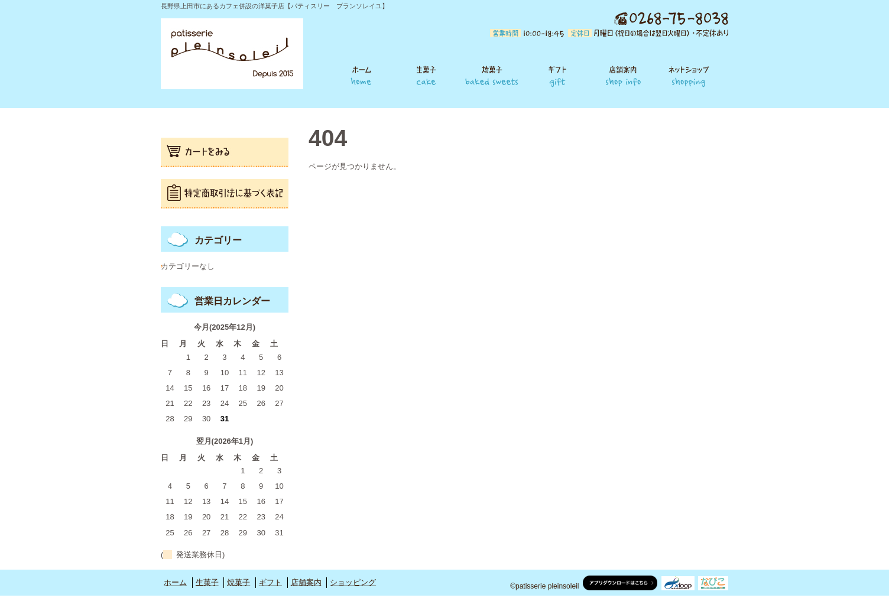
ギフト (557, 75)
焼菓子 (492, 75)
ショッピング (692, 75)
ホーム (356, 75)
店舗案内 (623, 75)
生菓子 (426, 75)
